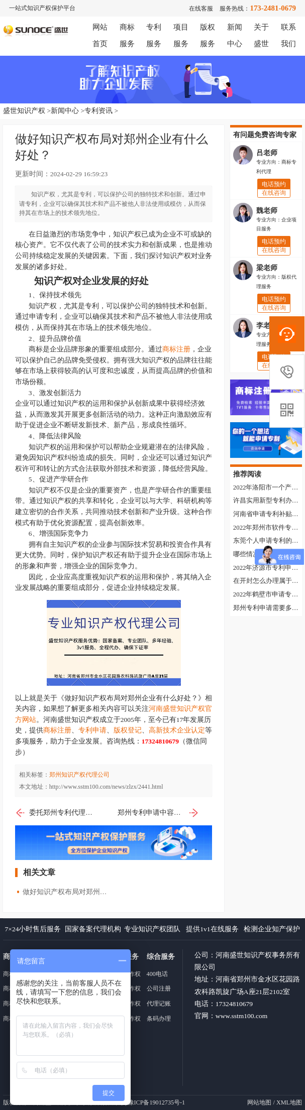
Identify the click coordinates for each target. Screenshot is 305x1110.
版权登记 (128, 730)
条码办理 (159, 1018)
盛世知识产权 (24, 110)
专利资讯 (98, 110)
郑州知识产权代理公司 (79, 774)
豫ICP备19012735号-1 (156, 1102)
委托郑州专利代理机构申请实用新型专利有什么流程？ (55, 812)
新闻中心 (65, 110)
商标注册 (176, 349)
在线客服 (201, 8)
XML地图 (289, 1102)
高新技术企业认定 (177, 730)
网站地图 (259, 1102)
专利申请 (92, 730)
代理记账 (159, 1003)
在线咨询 (274, 192)
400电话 (157, 973)
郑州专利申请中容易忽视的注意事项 (158, 812)
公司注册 (159, 988)
